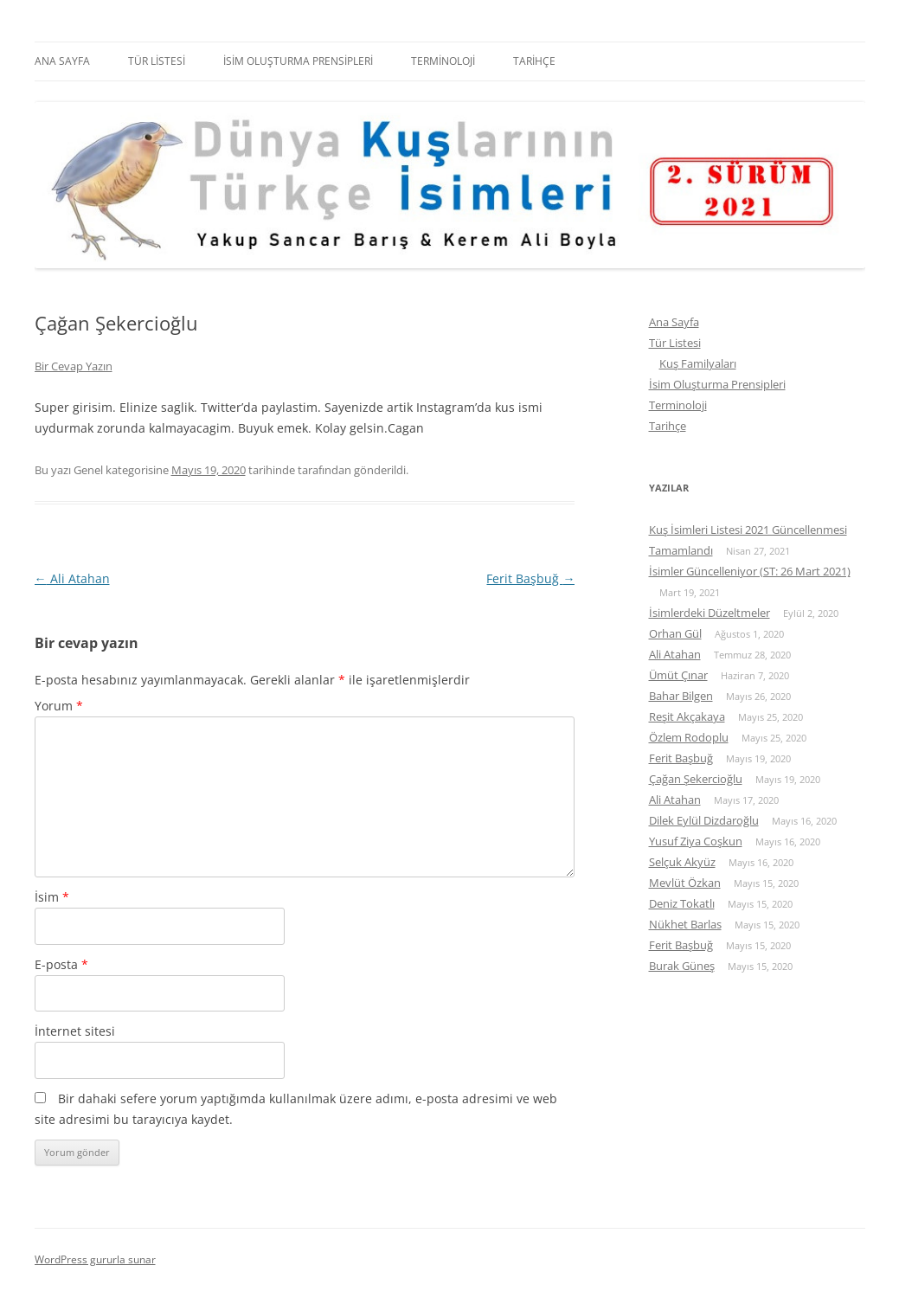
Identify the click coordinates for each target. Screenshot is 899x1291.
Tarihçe (534, 61)
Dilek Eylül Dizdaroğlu (704, 820)
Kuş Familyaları (697, 363)
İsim (52, 897)
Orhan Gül (675, 633)
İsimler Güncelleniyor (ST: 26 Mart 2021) (750, 571)
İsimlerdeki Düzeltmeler (709, 612)
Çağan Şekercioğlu (695, 779)
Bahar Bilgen (681, 695)
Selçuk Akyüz (682, 862)
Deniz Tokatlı (682, 903)
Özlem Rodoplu (689, 737)
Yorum (59, 705)
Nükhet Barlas (685, 924)
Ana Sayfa (62, 61)
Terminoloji (443, 61)
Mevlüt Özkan (685, 882)
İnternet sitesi (75, 1031)
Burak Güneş (682, 965)
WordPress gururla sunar (95, 1259)
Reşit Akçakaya (687, 716)
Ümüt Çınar (678, 675)
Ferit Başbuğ (530, 578)
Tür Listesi (156, 61)
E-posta (61, 964)
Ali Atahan (72, 578)
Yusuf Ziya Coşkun (695, 841)
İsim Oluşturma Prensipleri (298, 61)
